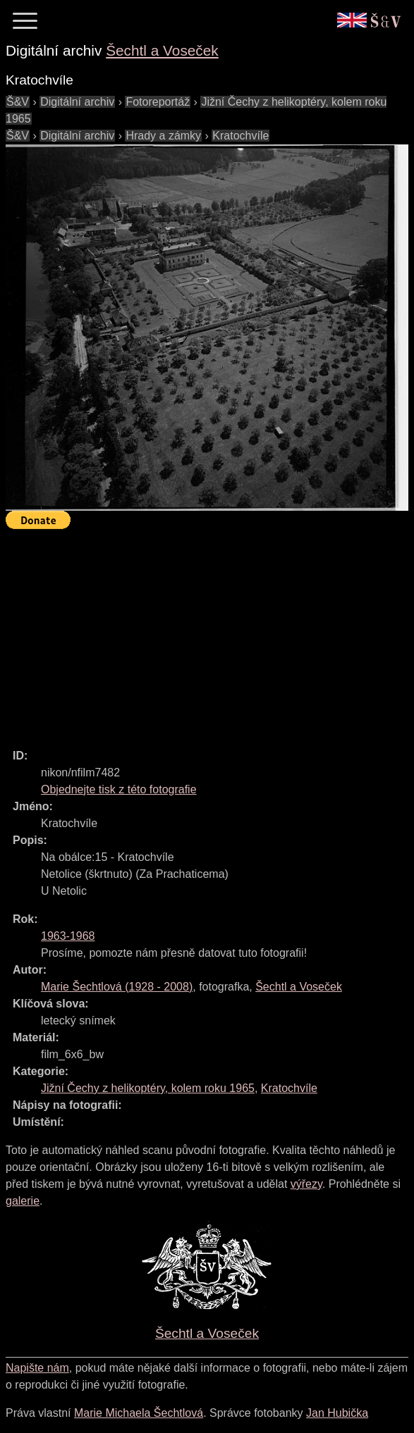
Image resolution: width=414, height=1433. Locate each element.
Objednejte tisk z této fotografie (119, 789)
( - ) (117, 987)
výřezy (306, 1184)
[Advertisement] (210, 632)
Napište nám (37, 1368)
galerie (22, 1201)
